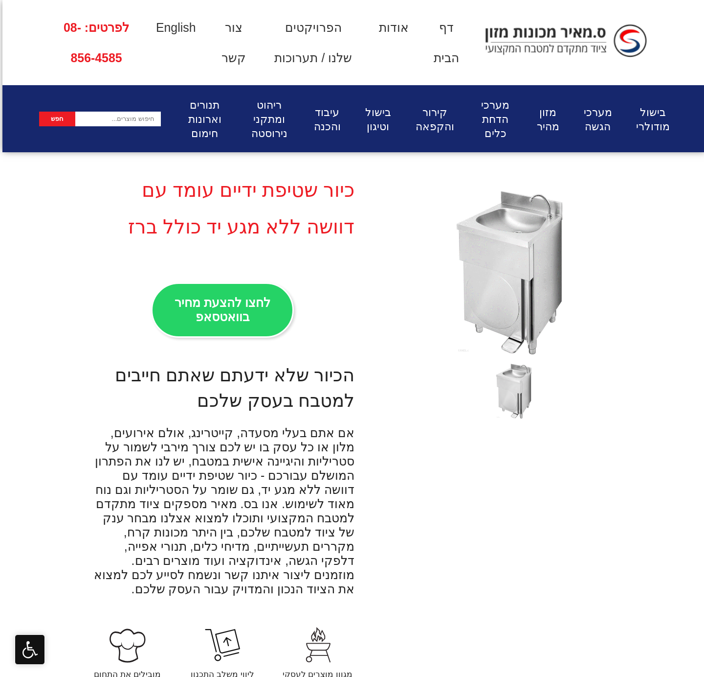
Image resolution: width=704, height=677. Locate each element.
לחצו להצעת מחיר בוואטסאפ (220, 310)
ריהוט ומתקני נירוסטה (267, 119)
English (174, 27)
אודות (391, 27)
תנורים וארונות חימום (202, 119)
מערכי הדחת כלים (493, 119)
